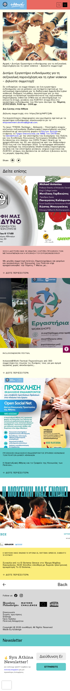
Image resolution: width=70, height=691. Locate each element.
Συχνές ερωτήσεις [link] (12, 614)
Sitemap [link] (7, 616)
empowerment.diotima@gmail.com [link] (20, 122)
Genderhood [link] (12, 135)
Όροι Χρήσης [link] (9, 618)
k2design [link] (16, 629)
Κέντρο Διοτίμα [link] (49, 131)
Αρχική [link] (6, 63)
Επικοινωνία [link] (9, 612)
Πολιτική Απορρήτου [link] (13, 621)
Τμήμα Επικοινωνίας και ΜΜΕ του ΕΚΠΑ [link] (36, 133)
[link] (66, 349)
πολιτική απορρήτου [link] (11, 669)
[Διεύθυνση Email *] (51, 656)
